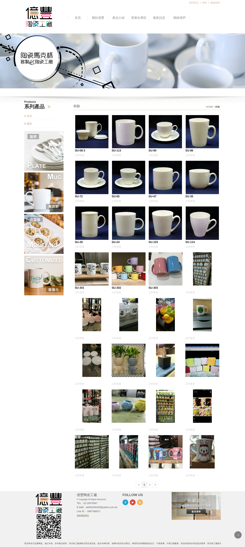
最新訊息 (159, 17)
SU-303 (153, 287)
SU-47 (152, 196)
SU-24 (115, 242)
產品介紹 (118, 17)
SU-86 (189, 150)
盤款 (29, 123)
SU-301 (79, 287)
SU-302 (116, 287)
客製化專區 (138, 17)
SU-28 (79, 242)
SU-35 (189, 196)
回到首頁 (193, 2)
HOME (209, 106)
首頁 (78, 17)
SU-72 (79, 196)
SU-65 (115, 196)
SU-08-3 (80, 150)
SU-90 (152, 150)
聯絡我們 (215, 2)
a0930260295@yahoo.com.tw (101, 507)
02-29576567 (91, 503)
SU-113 (116, 150)
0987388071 (93, 511)
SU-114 (190, 242)
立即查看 (79, 155)
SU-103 (153, 242)
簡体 (204, 2)
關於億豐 (98, 17)
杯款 (29, 116)
